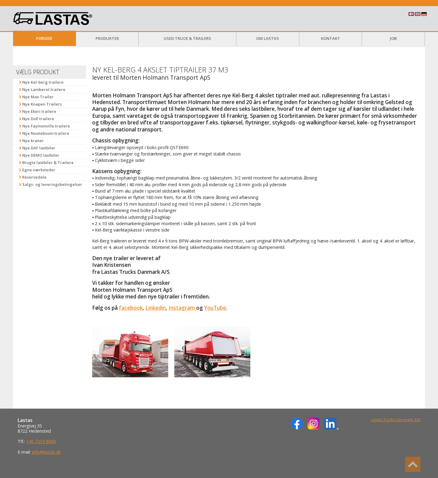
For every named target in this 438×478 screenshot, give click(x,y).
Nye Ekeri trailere (39, 111)
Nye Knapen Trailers (42, 104)
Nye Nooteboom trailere (45, 133)
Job (393, 38)
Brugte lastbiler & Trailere (48, 162)
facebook (131, 307)
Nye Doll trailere (38, 118)
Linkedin (155, 307)
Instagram (182, 307)
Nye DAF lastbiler (38, 148)
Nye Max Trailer (38, 96)
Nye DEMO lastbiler (40, 155)
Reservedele (34, 177)
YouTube (215, 307)
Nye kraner (33, 140)
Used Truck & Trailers (187, 38)
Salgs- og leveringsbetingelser (52, 184)
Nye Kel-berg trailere (43, 82)
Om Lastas (267, 38)
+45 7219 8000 (41, 441)
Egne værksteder (38, 170)
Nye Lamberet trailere (43, 89)
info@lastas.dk (46, 452)
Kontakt (330, 38)
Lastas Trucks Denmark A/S (395, 419)
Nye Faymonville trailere (46, 126)
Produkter (107, 38)
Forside (44, 38)
